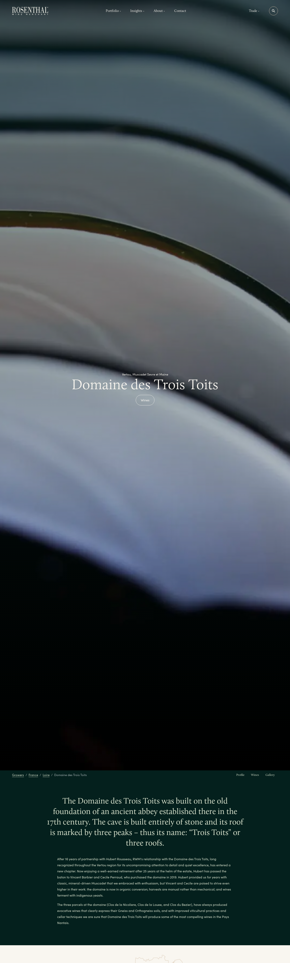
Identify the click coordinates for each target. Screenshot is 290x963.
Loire (46, 775)
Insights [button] (137, 11)
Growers (18, 775)
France (33, 775)
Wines (145, 400)
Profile (240, 775)
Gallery (270, 775)
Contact (180, 11)
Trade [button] (254, 11)
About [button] (159, 11)
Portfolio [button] (113, 11)
